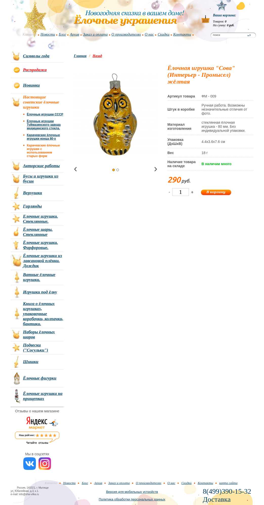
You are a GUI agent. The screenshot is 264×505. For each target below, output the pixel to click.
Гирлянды (32, 206)
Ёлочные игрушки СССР (45, 114)
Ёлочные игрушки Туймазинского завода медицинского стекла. (44, 124)
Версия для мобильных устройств (132, 492)
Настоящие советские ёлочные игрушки (41, 102)
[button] (113, 170)
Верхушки (32, 192)
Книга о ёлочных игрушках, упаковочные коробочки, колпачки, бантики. (43, 313)
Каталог (30, 34)
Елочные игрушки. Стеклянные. (40, 219)
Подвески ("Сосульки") (35, 347)
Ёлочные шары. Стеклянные (38, 232)
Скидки (163, 34)
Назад (97, 56)
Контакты (182, 34)
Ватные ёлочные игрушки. (39, 277)
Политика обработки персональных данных (132, 499)
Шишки (30, 361)
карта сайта (228, 483)
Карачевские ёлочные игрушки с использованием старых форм (43, 151)
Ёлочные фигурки (39, 378)
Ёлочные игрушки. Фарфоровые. (40, 245)
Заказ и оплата (95, 34)
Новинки (31, 85)
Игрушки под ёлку (40, 292)
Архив (74, 34)
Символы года (36, 56)
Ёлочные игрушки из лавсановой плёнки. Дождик (42, 260)
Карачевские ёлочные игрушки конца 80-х (43, 136)
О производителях (126, 34)
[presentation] (75, 169)
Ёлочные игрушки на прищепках (42, 396)
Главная (80, 56)
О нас (149, 34)
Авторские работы (41, 165)
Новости (47, 34)
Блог (62, 34)
